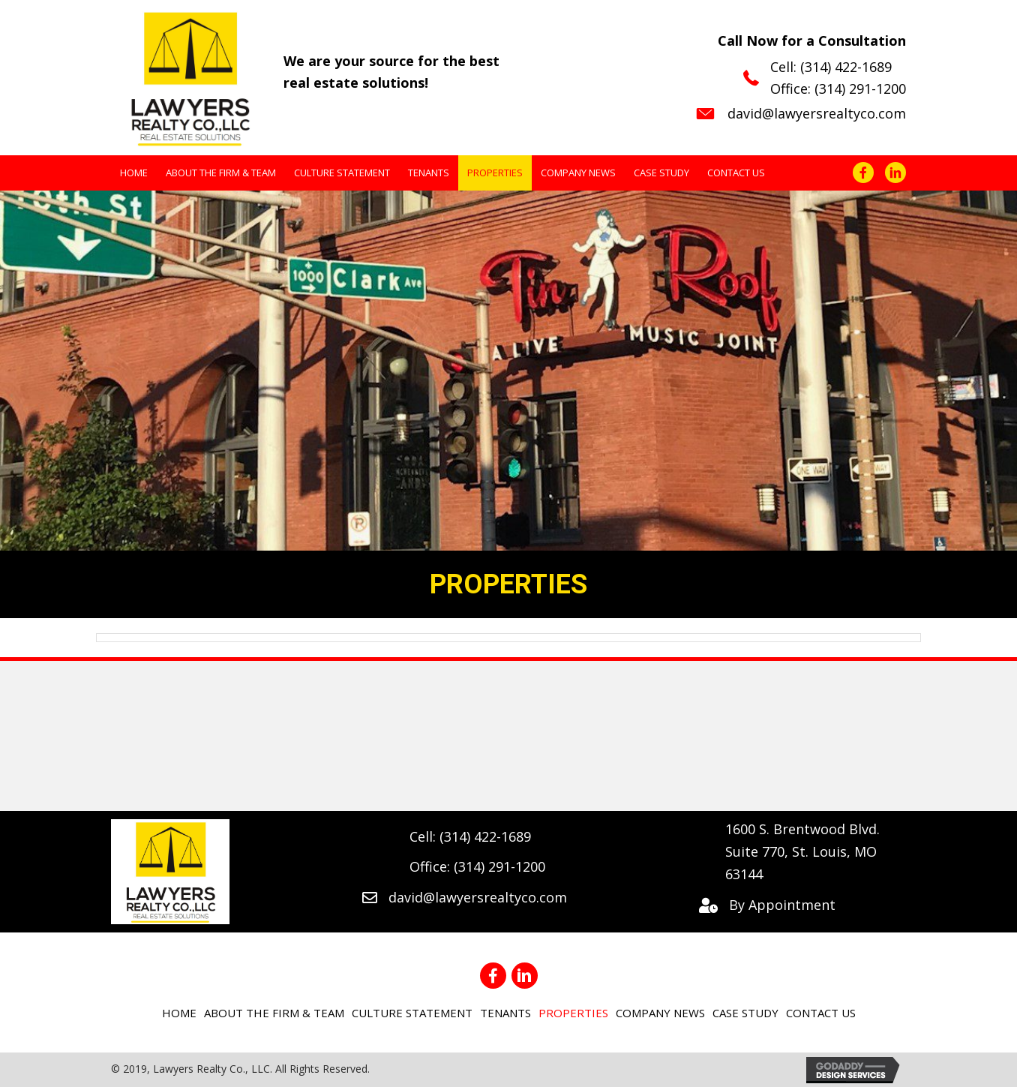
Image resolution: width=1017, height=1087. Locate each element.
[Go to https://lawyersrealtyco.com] (305, 76)
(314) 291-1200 (860, 89)
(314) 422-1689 (846, 67)
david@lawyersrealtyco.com (817, 113)
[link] (134, 173)
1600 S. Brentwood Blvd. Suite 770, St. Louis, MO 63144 (802, 851)
